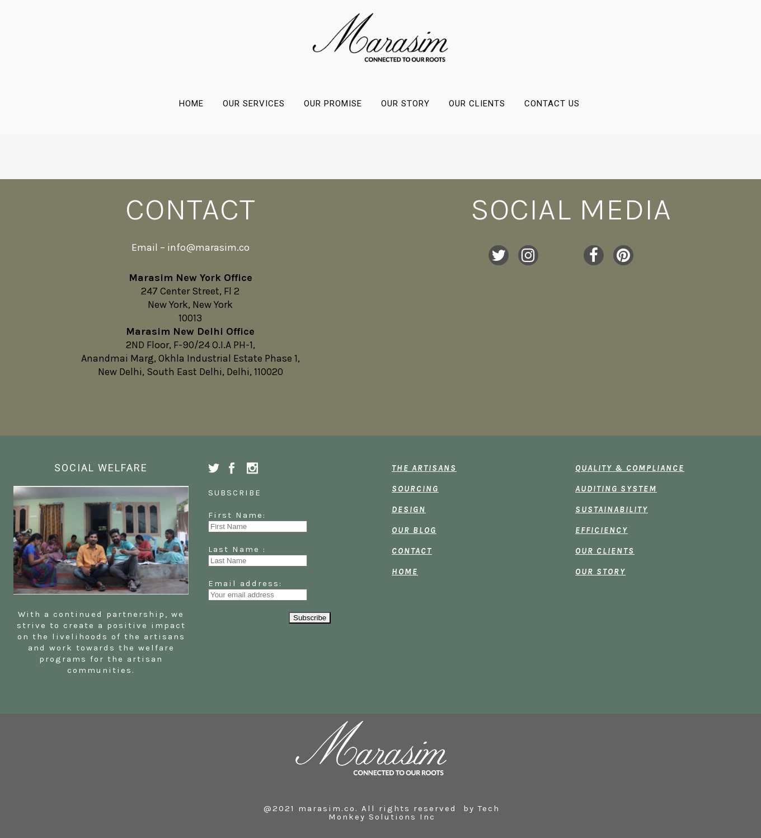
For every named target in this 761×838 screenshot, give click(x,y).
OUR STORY (600, 572)
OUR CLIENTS (605, 551)
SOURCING (415, 489)
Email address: (245, 583)
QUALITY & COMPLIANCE (629, 468)
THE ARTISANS (424, 468)
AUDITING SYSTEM (616, 489)
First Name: (245, 515)
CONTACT (412, 551)
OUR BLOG (414, 530)
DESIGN (409, 509)
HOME (405, 572)
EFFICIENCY (601, 530)
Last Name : (245, 549)
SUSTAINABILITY (611, 509)
